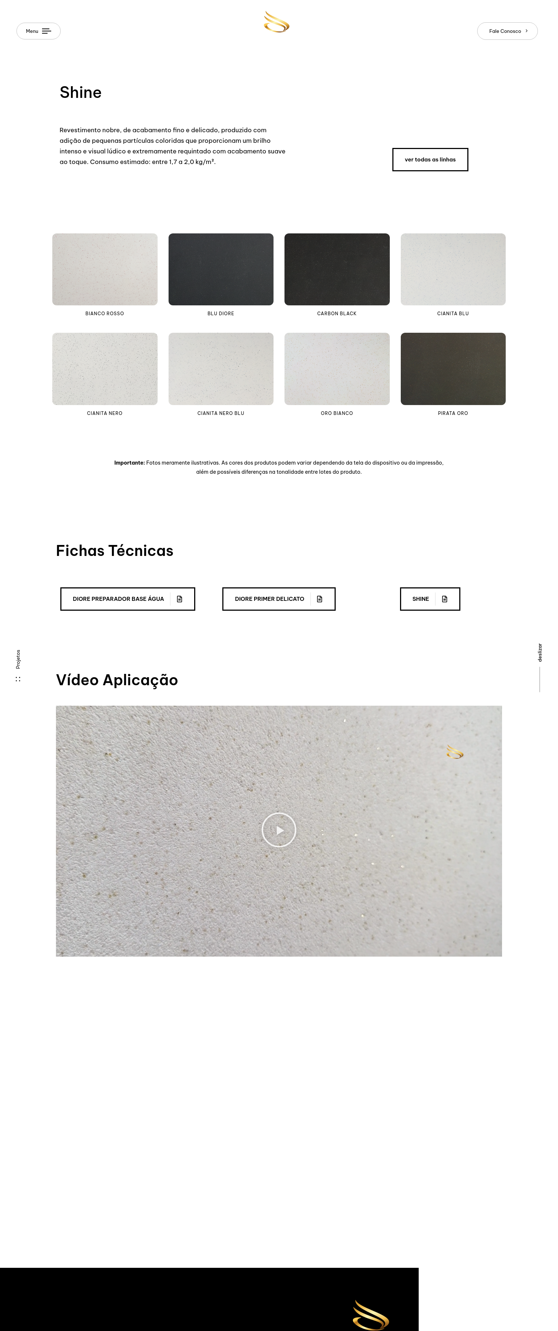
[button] (279, 831)
